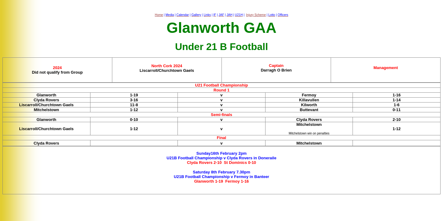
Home (159, 15)
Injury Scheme (256, 15)
